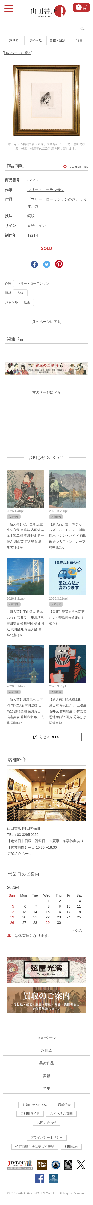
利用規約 (71, 1146)
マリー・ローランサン (45, 190)
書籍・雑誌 (57, 40)
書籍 (46, 1076)
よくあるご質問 (61, 1113)
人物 (20, 293)
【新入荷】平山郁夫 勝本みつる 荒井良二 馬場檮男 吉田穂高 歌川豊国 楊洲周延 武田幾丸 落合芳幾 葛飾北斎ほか (25, 623)
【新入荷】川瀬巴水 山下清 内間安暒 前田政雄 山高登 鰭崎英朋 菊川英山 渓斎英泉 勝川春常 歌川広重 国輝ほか (25, 711)
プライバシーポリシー (47, 1137)
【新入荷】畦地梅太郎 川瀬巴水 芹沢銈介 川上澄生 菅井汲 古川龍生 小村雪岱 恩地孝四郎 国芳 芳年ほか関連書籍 (67, 711)
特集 (79, 40)
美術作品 (35, 40)
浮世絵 (14, 40)
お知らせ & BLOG (46, 457)
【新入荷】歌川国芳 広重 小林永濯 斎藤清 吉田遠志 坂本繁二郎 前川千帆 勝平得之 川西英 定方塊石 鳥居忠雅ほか (25, 535)
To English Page (75, 166)
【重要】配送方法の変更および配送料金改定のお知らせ (67, 617)
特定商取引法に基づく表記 (34, 1146)
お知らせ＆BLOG (34, 1105)
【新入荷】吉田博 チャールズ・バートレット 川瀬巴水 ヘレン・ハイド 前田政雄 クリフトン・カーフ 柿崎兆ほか (67, 535)
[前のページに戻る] (17, 53)
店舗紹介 (64, 1105)
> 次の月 (78, 930)
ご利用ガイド (30, 1113)
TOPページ (46, 1038)
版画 (27, 302)
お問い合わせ (46, 1122)
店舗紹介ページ (19, 854)
